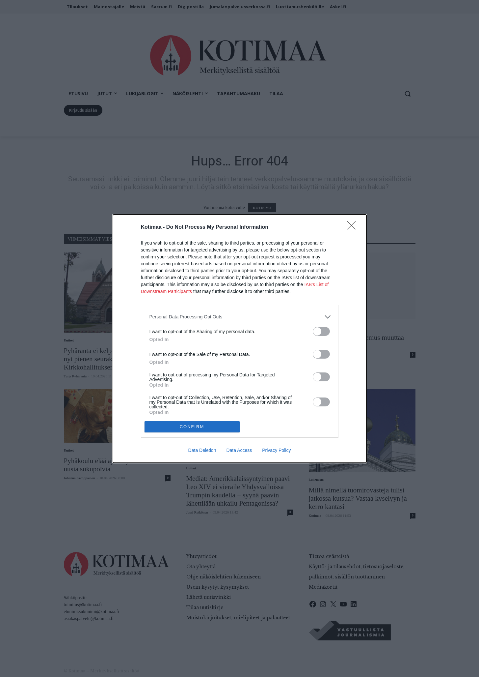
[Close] (353, 227)
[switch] (321, 331)
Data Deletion (202, 450)
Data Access (239, 450)
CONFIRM (192, 426)
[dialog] (239, 339)
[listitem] (239, 316)
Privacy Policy (276, 450)
